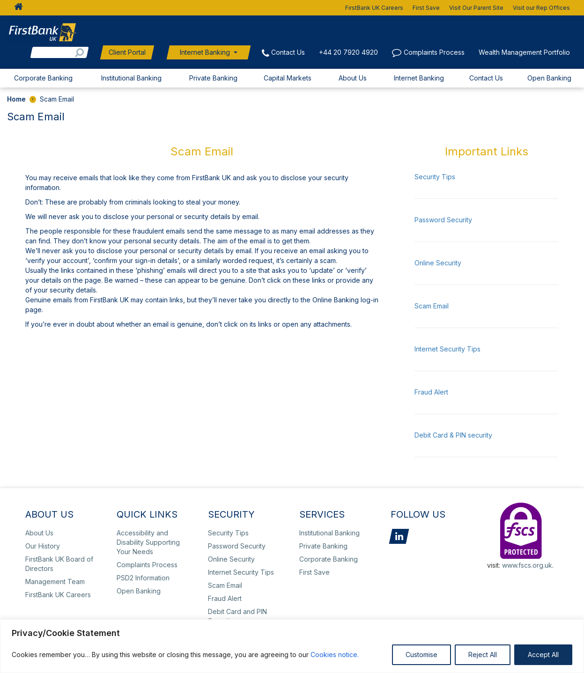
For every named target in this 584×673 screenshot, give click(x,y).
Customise (421, 654)
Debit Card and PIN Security (237, 616)
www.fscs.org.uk (527, 565)
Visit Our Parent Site (476, 7)
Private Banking (213, 78)
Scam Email (431, 306)
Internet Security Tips (447, 349)
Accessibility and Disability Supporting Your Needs (148, 542)
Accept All (543, 654)
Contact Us (288, 52)
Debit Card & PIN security (453, 435)
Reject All (482, 654)
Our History (42, 546)
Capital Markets (287, 78)
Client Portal (127, 52)
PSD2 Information (143, 578)
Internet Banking (205, 52)
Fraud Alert (431, 392)
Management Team (55, 581)
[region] (292, 646)
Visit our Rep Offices (541, 7)
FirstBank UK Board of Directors (59, 563)
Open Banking (549, 78)
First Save (426, 7)
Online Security (437, 263)
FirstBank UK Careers (374, 7)
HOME (15, 7)
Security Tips (434, 177)
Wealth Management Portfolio (524, 52)
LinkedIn (399, 536)
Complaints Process (434, 52)
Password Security (443, 220)
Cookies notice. (334, 654)
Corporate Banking (43, 78)
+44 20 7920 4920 (348, 52)
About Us (353, 78)
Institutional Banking (131, 78)
